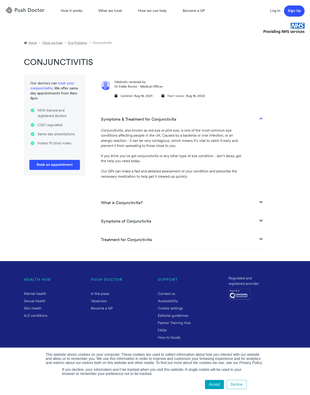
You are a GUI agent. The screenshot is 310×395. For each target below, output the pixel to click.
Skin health (33, 308)
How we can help (152, 11)
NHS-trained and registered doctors (52, 113)
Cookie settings (170, 308)
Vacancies (99, 301)
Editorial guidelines (173, 316)
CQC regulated (50, 125)
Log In (275, 11)
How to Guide (169, 338)
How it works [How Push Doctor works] (71, 11)
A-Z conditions (35, 316)
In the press (100, 294)
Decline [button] (237, 384)
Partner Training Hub (174, 323)
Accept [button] (214, 384)
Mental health (35, 294)
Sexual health (35, 301)
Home (32, 43)
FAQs (162, 330)
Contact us (166, 294)
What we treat (110, 11)
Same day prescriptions (56, 134)
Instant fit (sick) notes (54, 143)
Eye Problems (77, 43)
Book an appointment (55, 165)
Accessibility (168, 301)
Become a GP (194, 11)
